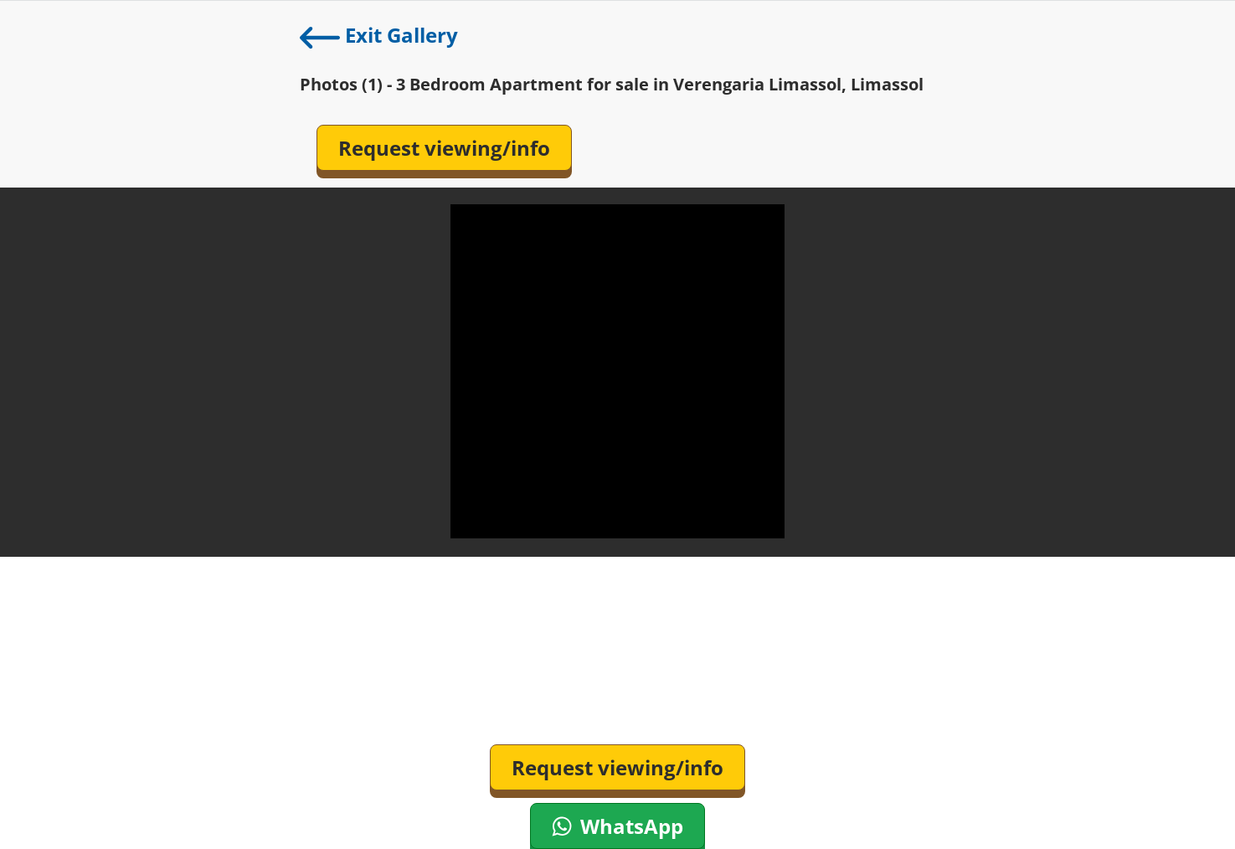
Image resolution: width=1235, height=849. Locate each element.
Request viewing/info (444, 148)
